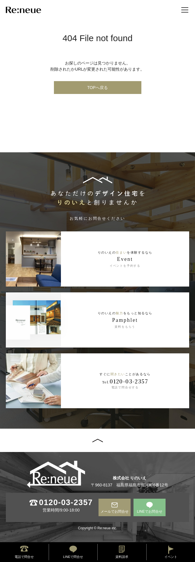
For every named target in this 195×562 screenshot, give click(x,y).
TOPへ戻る (97, 87)
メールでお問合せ (115, 511)
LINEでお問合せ (149, 511)
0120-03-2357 (66, 503)
